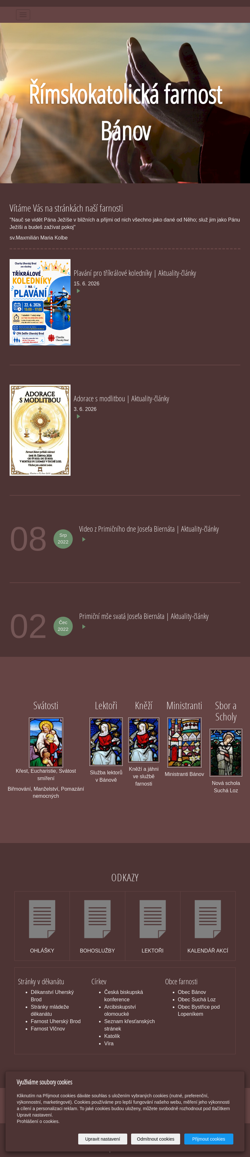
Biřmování (19, 789)
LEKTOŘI (152, 950)
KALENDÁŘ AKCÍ (208, 950)
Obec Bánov (192, 992)
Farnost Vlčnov (48, 1028)
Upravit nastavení (102, 1139)
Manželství (46, 789)
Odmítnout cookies (155, 1139)
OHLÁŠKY (42, 950)
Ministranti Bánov (184, 774)
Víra (108, 1043)
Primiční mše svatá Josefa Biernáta (122, 616)
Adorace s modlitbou (100, 398)
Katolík (112, 1036)
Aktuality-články (177, 273)
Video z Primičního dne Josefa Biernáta (127, 529)
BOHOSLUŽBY (97, 950)
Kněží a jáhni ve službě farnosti (144, 776)
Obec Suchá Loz (197, 999)
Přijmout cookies (208, 1139)
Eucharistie (43, 771)
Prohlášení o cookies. (38, 1121)
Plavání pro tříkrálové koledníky (114, 273)
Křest (22, 771)
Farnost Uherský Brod (56, 1021)
